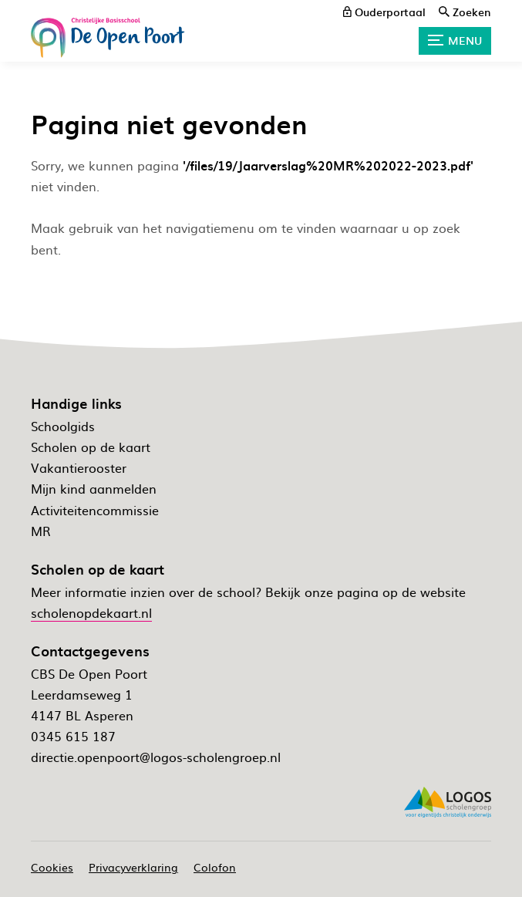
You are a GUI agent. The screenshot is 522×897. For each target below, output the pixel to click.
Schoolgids (63, 425)
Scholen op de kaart (90, 446)
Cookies (52, 867)
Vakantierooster (78, 467)
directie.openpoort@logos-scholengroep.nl (156, 756)
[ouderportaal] (384, 11)
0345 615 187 (73, 736)
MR (41, 530)
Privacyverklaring (133, 867)
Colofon (215, 867)
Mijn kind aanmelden (94, 488)
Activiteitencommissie (95, 510)
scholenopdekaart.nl (91, 612)
